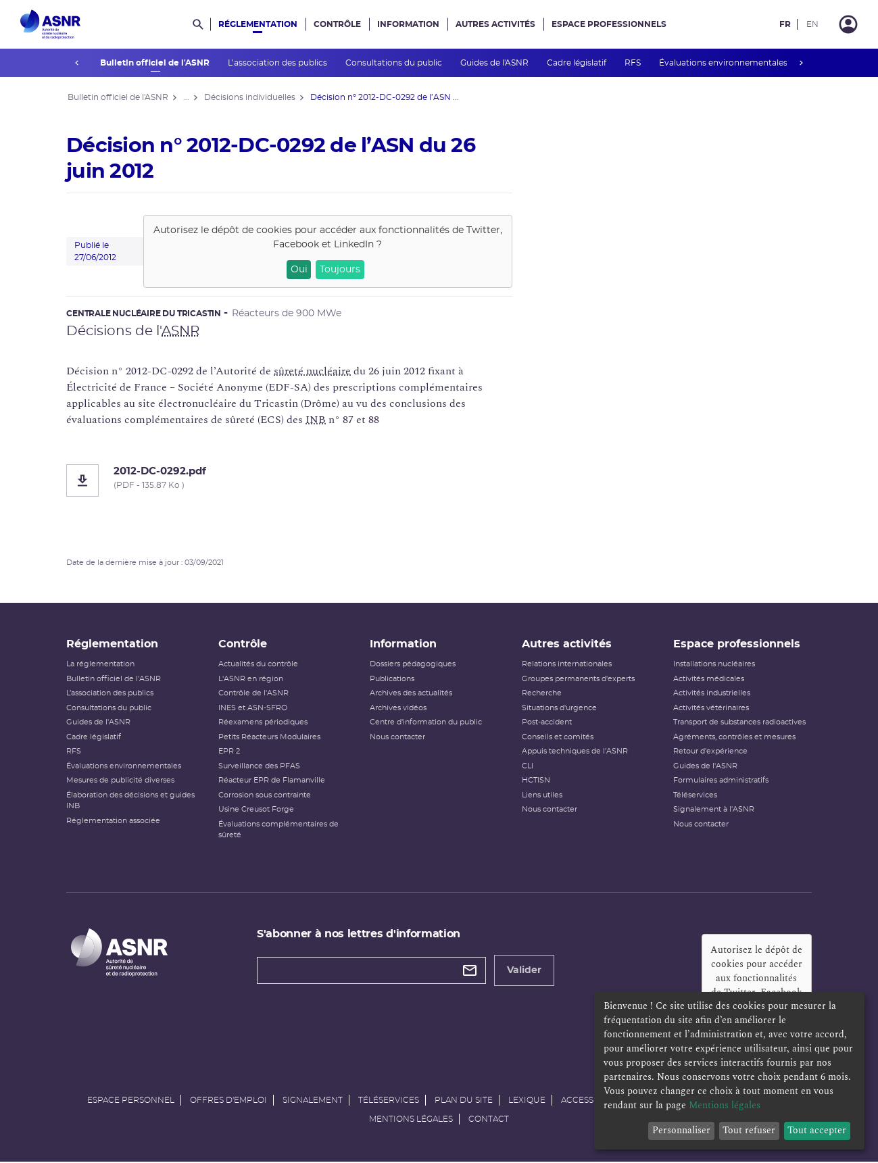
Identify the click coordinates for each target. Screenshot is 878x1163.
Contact (488, 1120)
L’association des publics (277, 63)
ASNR (182, 331)
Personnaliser (681, 1130)
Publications (392, 679)
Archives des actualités (411, 694)
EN (812, 24)
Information (408, 24)
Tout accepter (816, 1130)
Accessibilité (592, 1101)
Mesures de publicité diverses (122, 781)
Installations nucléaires (713, 665)
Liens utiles (541, 795)
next (801, 63)
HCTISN (535, 781)
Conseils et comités (557, 737)
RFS (633, 63)
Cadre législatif (577, 63)
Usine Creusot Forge (257, 810)
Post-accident (546, 723)
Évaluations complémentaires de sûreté (279, 830)
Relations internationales (566, 665)
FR (785, 24)
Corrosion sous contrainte (265, 795)
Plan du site (464, 1101)
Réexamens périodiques (263, 723)
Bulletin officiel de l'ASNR (155, 63)
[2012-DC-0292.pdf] (291, 480)
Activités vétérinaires (710, 708)
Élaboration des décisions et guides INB (132, 801)
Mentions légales (411, 1120)
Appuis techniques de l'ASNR (574, 752)
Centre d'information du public (426, 723)
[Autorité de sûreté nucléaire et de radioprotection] (50, 24)
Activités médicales (708, 679)
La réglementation (102, 665)
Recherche (541, 694)
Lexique (526, 1101)
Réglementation (257, 24)
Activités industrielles (711, 694)
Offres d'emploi (228, 1101)
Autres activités (495, 24)
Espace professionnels (609, 24)
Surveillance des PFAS (260, 766)
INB (317, 420)
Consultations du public (394, 63)
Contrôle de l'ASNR (254, 694)
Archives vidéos (398, 708)
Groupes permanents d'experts (577, 679)
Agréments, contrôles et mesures (734, 737)
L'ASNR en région (251, 679)
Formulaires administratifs (720, 781)
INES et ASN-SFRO (253, 708)
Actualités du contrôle (259, 665)
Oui (300, 269)
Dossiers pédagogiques (413, 665)
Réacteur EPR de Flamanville (272, 781)
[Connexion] (848, 24)
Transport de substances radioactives (739, 723)
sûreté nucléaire (313, 371)
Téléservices (694, 795)
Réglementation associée (115, 821)
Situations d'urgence (558, 708)
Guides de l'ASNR (495, 63)
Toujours (341, 269)
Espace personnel (130, 1101)
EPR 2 (230, 752)
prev (77, 63)
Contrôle (337, 24)
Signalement (313, 1101)
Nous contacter (398, 737)
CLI (527, 766)
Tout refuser (749, 1130)
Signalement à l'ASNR (713, 810)
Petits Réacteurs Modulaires (270, 737)
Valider (525, 971)
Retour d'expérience (710, 752)
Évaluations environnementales (723, 63)
